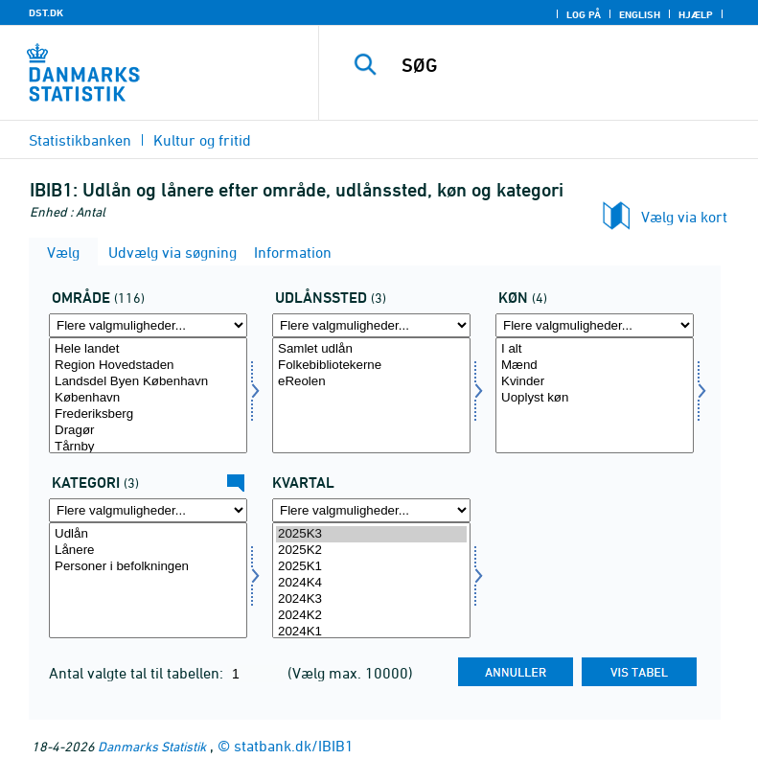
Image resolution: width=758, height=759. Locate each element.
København (148, 398)
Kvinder (594, 382)
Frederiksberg (148, 414)
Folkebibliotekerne (371, 365)
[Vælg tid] (371, 580)
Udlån (148, 534)
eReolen (371, 382)
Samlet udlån (371, 349)
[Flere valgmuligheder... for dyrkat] (148, 510)
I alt (594, 349)
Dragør (148, 431)
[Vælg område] (148, 395)
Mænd (594, 365)
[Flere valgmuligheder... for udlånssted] (371, 325)
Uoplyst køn (594, 398)
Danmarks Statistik (152, 746)
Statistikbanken (80, 140)
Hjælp (695, 14)
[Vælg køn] (594, 395)
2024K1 (371, 632)
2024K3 (371, 599)
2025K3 (371, 534)
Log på (583, 14)
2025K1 (371, 567)
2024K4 (371, 583)
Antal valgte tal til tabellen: (138, 672)
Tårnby (148, 447)
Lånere (148, 550)
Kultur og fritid (202, 140)
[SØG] (567, 65)
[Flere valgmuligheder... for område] (148, 325)
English (639, 14)
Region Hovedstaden (148, 365)
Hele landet (148, 349)
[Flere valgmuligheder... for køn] (594, 325)
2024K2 (371, 616)
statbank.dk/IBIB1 (294, 745)
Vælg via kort (684, 216)
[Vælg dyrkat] (148, 580)
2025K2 (371, 550)
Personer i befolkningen (148, 567)
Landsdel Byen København (148, 382)
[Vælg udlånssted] (371, 395)
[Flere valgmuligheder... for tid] (371, 510)
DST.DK (46, 12)
